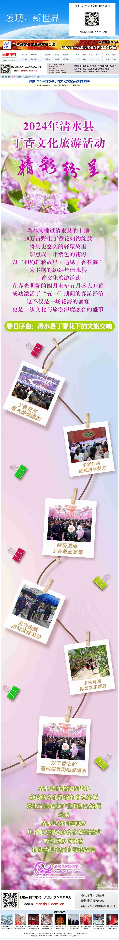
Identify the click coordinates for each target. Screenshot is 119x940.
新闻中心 (20, 77)
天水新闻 (27, 77)
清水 (33, 77)
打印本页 (77, 85)
